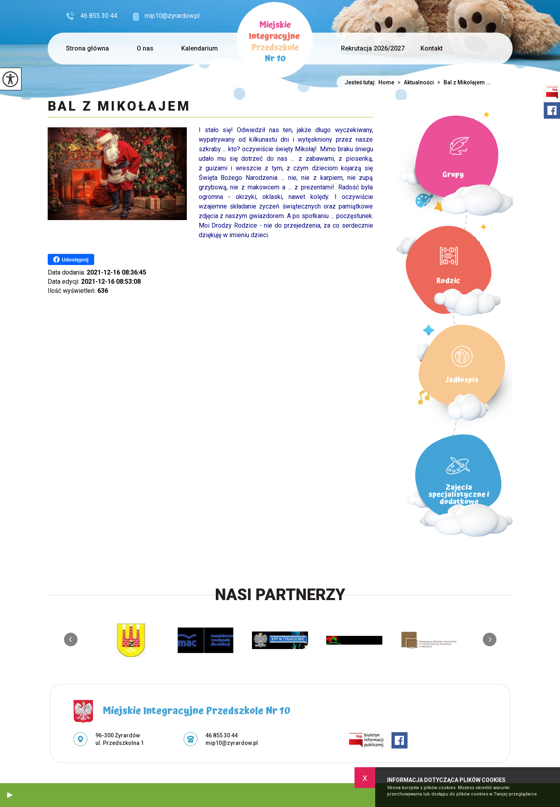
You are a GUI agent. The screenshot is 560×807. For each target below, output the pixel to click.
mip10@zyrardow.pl (166, 16)
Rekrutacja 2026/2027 (373, 48)
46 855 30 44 (91, 16)
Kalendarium (199, 48)
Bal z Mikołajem (119, 106)
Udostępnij (71, 259)
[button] (10, 795)
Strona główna (87, 48)
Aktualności (414, 82)
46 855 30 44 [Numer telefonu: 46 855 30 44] (221, 735)
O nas (145, 48)
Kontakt (431, 48)
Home (386, 82)
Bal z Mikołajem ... (462, 82)
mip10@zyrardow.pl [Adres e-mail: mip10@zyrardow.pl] (231, 743)
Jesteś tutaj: (361, 82)
